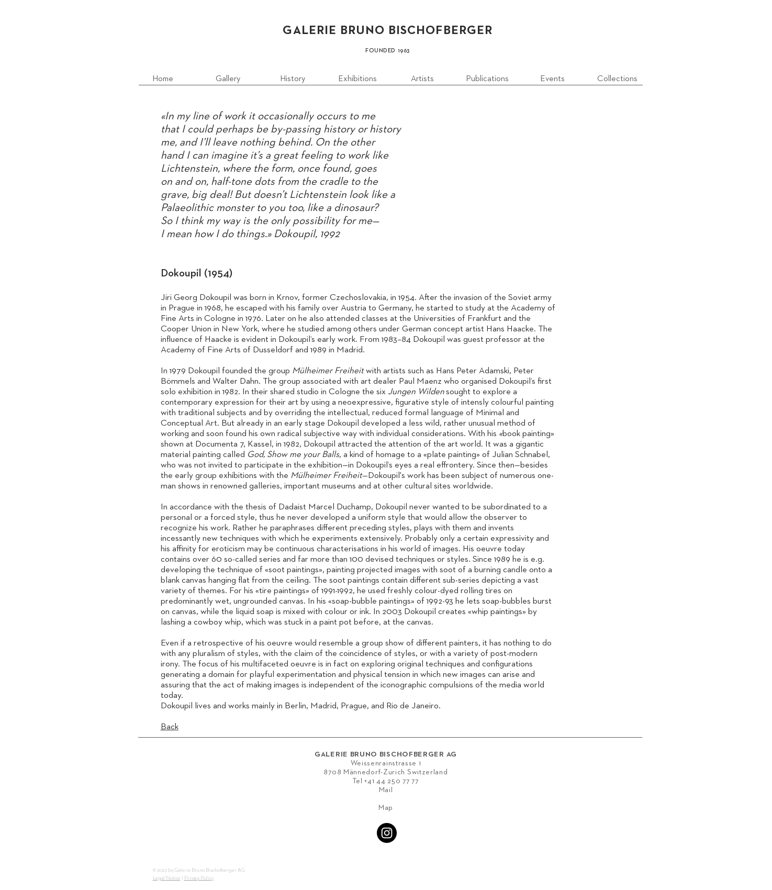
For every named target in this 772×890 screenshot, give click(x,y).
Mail (386, 790)
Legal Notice (167, 878)
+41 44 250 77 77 (391, 781)
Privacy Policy (199, 878)
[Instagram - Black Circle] (387, 833)
